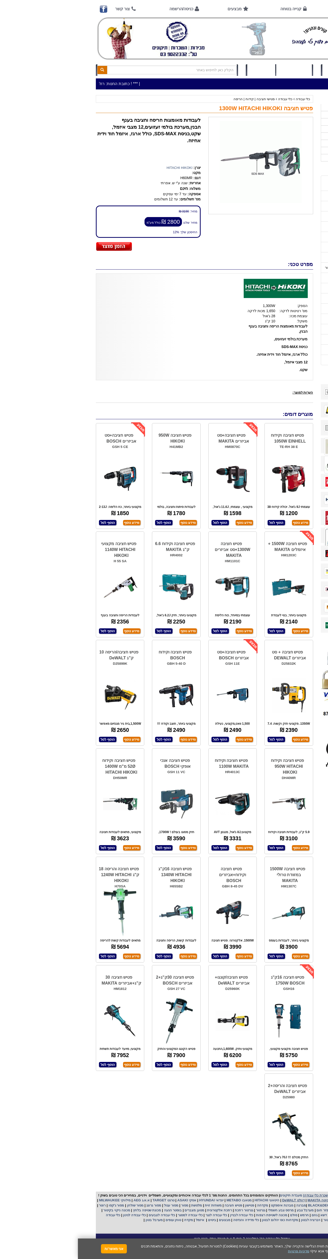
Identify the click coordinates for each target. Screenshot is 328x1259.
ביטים (134, 1220)
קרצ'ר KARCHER (295, 1205)
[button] (317, 1235)
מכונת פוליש (291, 1215)
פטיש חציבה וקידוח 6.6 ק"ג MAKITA (97, 546)
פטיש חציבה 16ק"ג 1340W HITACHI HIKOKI (97, 875)
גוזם (237, 1215)
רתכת (150, 1210)
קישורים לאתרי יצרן (292, 329)
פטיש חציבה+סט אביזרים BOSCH (42, 438)
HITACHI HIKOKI (102, 168)
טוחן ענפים (95, 1220)
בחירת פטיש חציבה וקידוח (287, 309)
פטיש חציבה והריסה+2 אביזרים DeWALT (209, 1088)
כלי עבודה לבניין (163, 1215)
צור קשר (44, 9)
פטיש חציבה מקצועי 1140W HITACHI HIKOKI (40, 549)
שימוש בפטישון (295, 288)
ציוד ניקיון (301, 122)
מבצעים (157, 9)
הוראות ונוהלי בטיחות (290, 237)
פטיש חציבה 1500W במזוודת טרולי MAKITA (209, 875)
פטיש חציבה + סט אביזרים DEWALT (211, 655)
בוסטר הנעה (94, 1210)
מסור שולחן (57, 1205)
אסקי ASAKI (108, 1200)
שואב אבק (263, 1210)
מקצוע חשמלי (293, 1210)
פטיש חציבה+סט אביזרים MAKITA (155, 438)
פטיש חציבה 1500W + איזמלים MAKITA (209, 546)
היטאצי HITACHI (188, 1200)
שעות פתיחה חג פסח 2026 (286, 196)
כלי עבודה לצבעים (84, 1215)
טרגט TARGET (85, 1200)
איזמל (122, 1220)
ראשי (298, 9)
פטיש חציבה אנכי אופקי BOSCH (97, 763)
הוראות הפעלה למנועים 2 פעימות (281, 278)
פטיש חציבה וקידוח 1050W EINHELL (210, 438)
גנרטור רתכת (165, 1210)
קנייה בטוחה (212, 9)
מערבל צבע (227, 1210)
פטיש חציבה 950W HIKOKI (97, 438)
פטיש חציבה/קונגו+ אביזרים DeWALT (154, 980)
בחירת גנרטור (296, 298)
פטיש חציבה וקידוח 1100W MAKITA (154, 763)
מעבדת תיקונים (213, 1195)
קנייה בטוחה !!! (294, 227)
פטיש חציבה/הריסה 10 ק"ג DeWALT (41, 655)
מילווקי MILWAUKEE (36, 1200)
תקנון (302, 339)
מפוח (277, 1210)
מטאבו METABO (161, 1200)
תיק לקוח (183, 70)
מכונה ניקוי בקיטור (38, 1210)
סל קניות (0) (216, 70)
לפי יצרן (302, 143)
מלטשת (118, 1205)
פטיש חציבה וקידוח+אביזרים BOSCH (154, 875)
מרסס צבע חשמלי (202, 1210)
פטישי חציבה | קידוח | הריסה (176, 99)
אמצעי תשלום (296, 206)
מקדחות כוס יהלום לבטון (201, 1220)
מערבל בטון (76, 1220)
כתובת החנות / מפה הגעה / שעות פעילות (281, 183)
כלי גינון (302, 129)
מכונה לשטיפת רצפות (193, 1215)
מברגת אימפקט (204, 1205)
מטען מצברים (116, 1210)
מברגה (223, 1205)
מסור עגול (92, 1205)
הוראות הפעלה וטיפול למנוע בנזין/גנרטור (276, 268)
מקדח (110, 1220)
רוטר (24, 1205)
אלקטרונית (137, 1210)
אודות (260, 9)
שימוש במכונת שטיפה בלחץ (286, 319)
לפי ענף (302, 150)
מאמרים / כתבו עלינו (291, 257)
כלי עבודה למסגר (112, 1215)
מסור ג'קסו (38, 1205)
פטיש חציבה (155, 1205)
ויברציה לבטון (232, 1220)
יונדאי (142, 1200)
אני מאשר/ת (36, 1248)
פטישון (171, 1205)
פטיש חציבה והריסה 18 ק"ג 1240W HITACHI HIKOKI (41, 875)
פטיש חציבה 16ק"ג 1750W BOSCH (210, 980)
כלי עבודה (225, 99)
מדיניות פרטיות (295, 350)
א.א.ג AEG (63, 1200)
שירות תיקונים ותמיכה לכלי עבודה (281, 247)
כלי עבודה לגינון (56, 1215)
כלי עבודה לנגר (138, 1215)
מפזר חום (245, 1210)
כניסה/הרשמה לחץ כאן (264, 70)
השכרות (302, 136)
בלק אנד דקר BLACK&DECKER (254, 1205)
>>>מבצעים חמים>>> (292, 107)
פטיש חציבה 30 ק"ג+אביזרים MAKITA (43, 980)
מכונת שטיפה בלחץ (68, 1210)
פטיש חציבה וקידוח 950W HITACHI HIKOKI (209, 766)
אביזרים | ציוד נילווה (293, 158)
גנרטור (182, 1210)
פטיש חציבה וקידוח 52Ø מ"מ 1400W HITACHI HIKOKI (41, 766)
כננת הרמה (271, 1215)
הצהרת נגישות (295, 360)
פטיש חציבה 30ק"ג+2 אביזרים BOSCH (97, 980)
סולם (215, 1215)
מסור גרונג (75, 1205)
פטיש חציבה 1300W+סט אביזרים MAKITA (154, 549)
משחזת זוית (135, 1205)
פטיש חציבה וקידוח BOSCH (97, 655)
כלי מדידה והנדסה (168, 1220)
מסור (106, 1205)
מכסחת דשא (250, 1215)
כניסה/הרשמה (103, 9)
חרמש (226, 1215)
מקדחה (184, 1205)
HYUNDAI (128, 1200)
